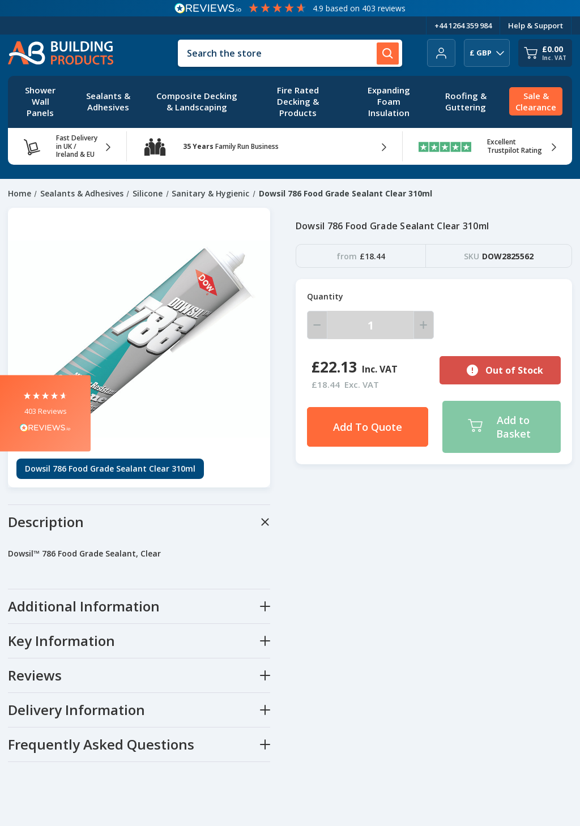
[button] (45, 413)
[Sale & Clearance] (536, 102)
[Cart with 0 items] (545, 53)
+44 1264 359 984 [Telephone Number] (463, 25)
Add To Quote (367, 427)
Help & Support (535, 25)
